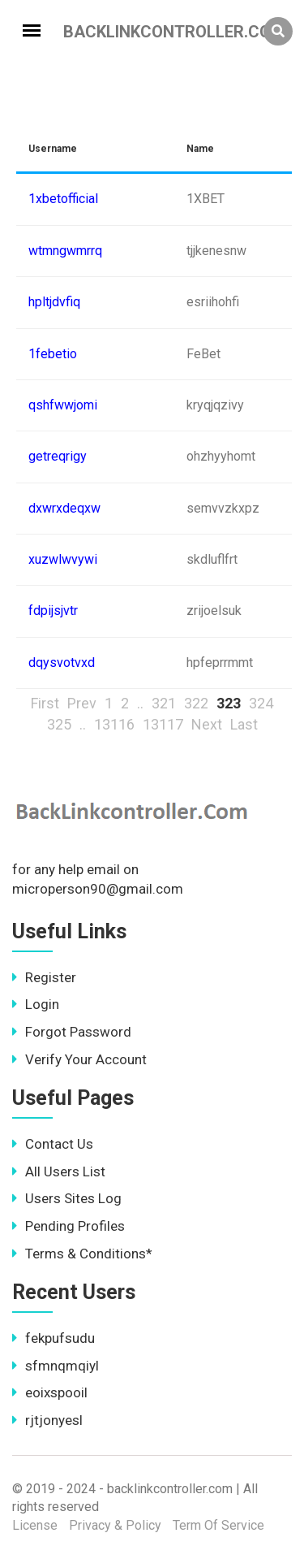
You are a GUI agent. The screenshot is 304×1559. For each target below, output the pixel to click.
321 (164, 703)
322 (196, 703)
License (35, 1525)
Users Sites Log (67, 1198)
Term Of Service (218, 1525)
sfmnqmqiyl (55, 1366)
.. (140, 703)
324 (261, 703)
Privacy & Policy (115, 1525)
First (45, 703)
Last (244, 724)
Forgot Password (71, 1032)
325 (59, 724)
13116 (114, 724)
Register (44, 977)
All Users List (58, 1171)
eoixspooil (50, 1392)
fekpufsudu (53, 1338)
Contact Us (52, 1144)
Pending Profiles (68, 1226)
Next (206, 724)
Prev (81, 703)
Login (35, 1004)
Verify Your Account (79, 1059)
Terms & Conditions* (82, 1253)
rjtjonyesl (47, 1420)
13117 (163, 724)
